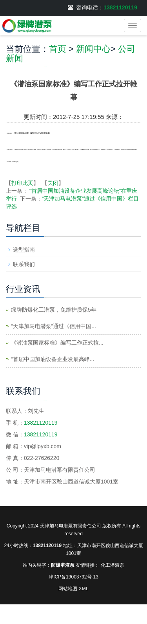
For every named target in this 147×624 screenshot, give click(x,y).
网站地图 (67, 588)
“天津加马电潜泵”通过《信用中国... (53, 326)
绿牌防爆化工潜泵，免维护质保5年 (53, 310)
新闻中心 (93, 49)
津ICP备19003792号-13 (73, 577)
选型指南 (24, 249)
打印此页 (22, 183)
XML (84, 588)
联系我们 (24, 264)
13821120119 (120, 7)
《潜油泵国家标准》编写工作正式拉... (57, 342)
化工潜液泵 (112, 565)
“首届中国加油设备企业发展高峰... (52, 359)
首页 (57, 49)
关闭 (52, 183)
